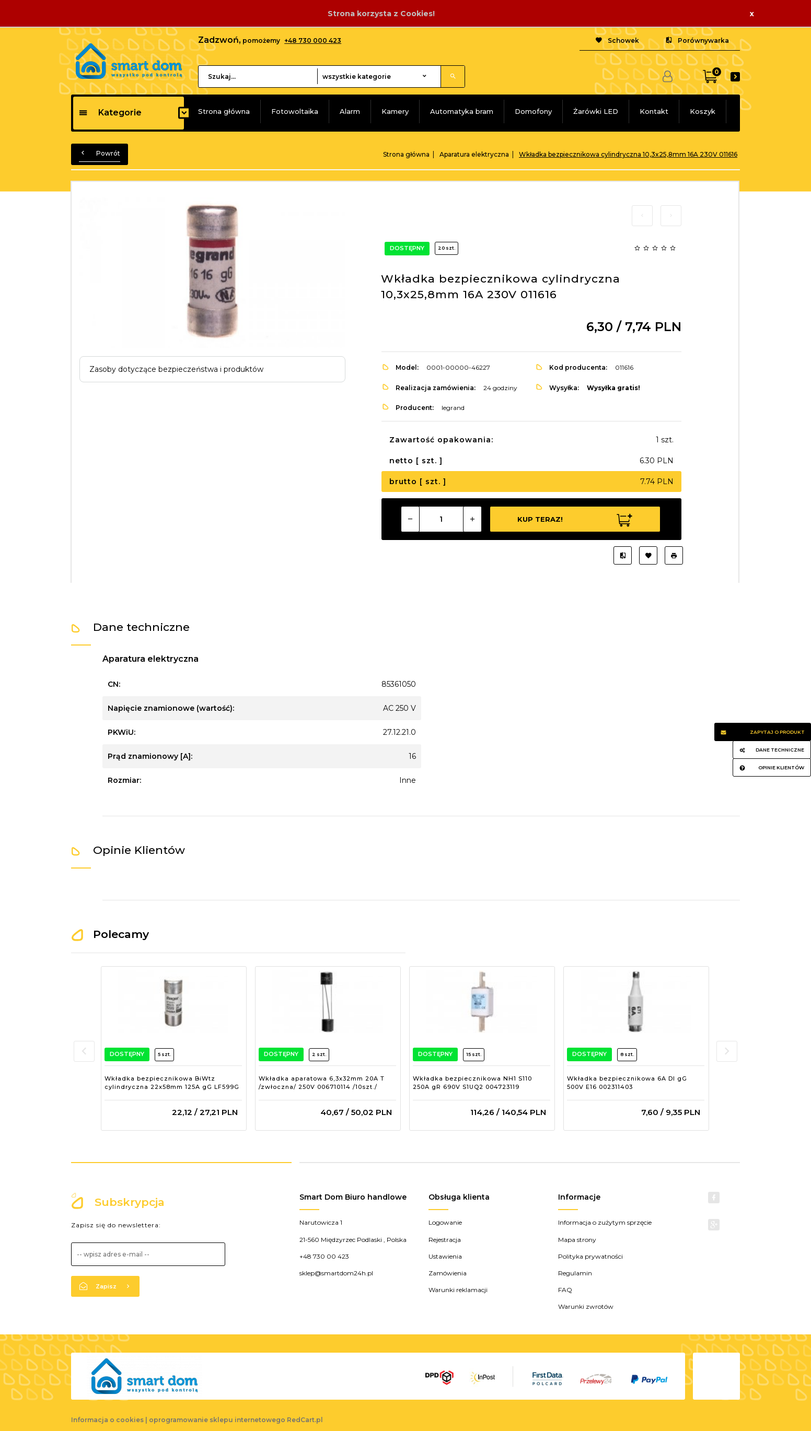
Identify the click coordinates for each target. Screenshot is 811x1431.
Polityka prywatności (590, 1256)
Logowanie (445, 1222)
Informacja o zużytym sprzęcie (605, 1222)
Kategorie (110, 113)
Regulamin (575, 1273)
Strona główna (224, 111)
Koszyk (702, 111)
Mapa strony (577, 1240)
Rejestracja (444, 1240)
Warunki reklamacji (458, 1290)
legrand (453, 408)
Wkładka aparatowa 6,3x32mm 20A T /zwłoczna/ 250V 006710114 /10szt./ (322, 1082)
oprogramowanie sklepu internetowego (217, 1420)
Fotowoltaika (294, 111)
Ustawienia (445, 1256)
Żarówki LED (595, 111)
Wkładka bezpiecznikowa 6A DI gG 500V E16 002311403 (627, 1082)
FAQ (565, 1290)
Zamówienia (447, 1273)
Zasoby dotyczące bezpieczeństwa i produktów (176, 369)
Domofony (533, 111)
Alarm (350, 111)
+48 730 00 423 (324, 1256)
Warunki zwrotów (585, 1306)
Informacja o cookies (107, 1420)
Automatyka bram (461, 111)
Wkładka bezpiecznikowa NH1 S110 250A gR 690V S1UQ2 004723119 (472, 1082)
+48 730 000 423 (312, 40)
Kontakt (654, 111)
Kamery (395, 111)
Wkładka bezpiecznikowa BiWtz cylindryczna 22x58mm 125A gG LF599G (172, 1082)
